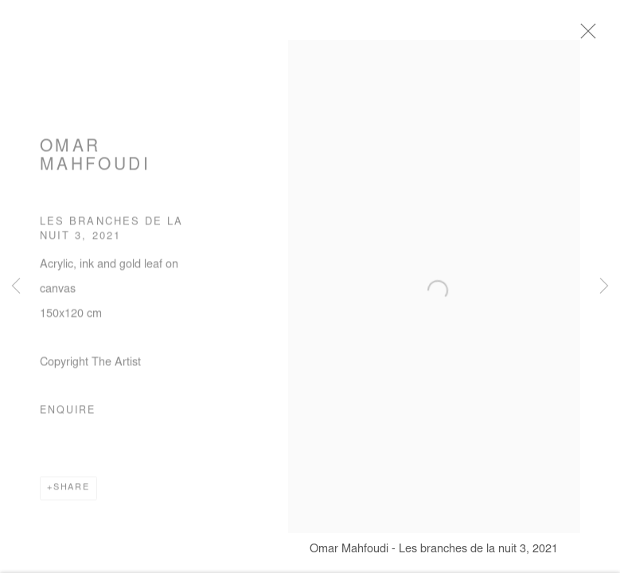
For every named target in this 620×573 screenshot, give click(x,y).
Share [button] (71, 491)
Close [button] (593, 36)
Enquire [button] (68, 414)
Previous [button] (16, 286)
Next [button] (604, 286)
